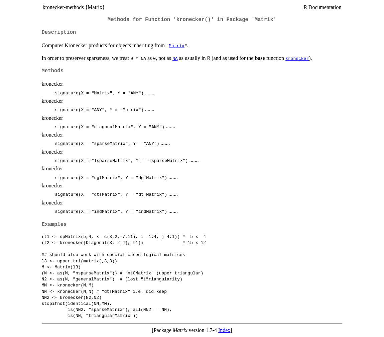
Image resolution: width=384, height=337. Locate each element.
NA (175, 58)
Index (224, 330)
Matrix (176, 46)
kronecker (297, 58)
